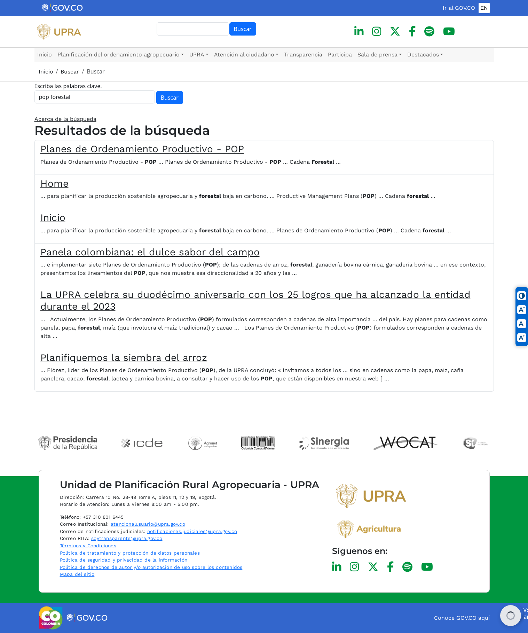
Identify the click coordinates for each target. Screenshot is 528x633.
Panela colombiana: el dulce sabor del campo (150, 252)
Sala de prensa (377, 54)
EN (484, 8)
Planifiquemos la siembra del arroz (123, 357)
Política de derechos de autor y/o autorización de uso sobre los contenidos (151, 567)
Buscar (243, 29)
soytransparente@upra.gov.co (126, 538)
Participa (340, 54)
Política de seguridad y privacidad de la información (123, 560)
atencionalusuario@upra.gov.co (148, 524)
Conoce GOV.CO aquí (462, 618)
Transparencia (303, 54)
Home (54, 183)
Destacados (423, 54)
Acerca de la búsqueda (65, 119)
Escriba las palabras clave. (68, 86)
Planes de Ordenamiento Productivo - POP (142, 149)
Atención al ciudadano (244, 54)
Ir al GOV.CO (459, 8)
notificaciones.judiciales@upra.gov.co (192, 531)
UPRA (196, 54)
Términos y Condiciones (88, 545)
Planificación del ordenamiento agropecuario (118, 54)
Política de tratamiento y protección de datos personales (130, 553)
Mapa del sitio (77, 574)
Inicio (44, 54)
